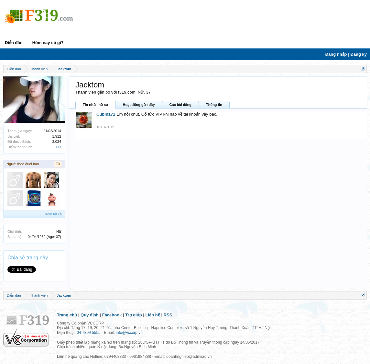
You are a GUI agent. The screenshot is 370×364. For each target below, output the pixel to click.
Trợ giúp (133, 315)
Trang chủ (67, 315)
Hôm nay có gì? (48, 42)
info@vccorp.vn (129, 332)
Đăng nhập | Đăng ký (346, 54)
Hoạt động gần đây (139, 105)
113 (58, 147)
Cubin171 (105, 114)
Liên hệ (153, 315)
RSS (168, 315)
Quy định (90, 315)
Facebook (112, 315)
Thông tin (214, 105)
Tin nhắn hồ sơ (95, 105)
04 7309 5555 (88, 332)
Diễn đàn (14, 42)
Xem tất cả (53, 214)
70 (58, 164)
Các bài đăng (180, 105)
